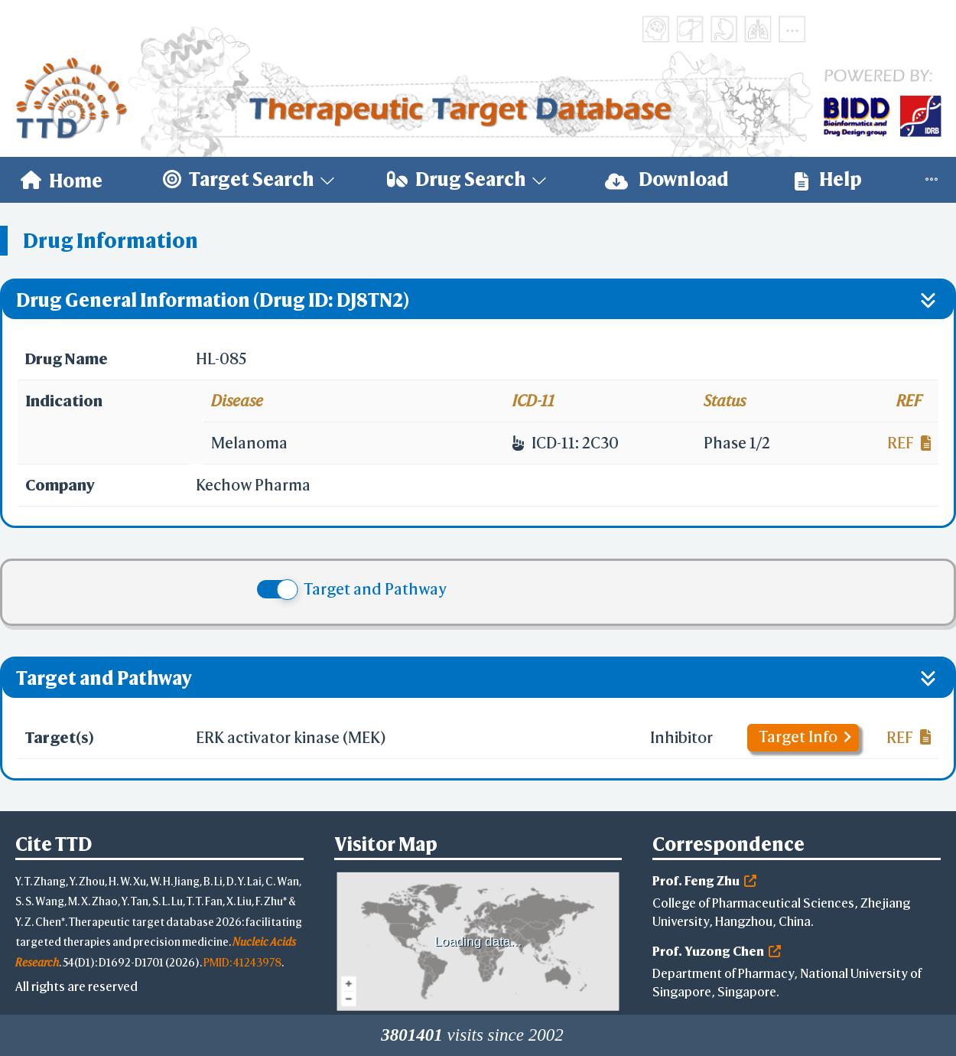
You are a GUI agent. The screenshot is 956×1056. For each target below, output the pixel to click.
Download (667, 179)
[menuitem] (61, 180)
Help (828, 179)
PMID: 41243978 (242, 962)
